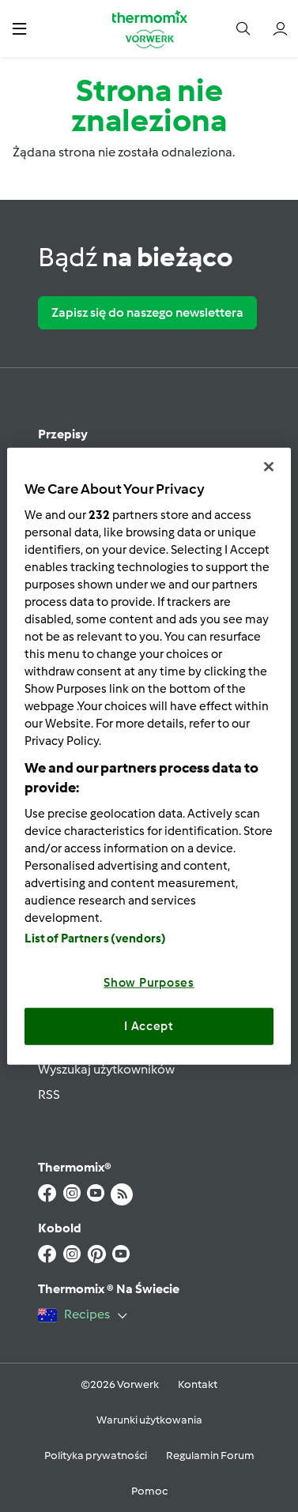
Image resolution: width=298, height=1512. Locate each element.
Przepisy (63, 434)
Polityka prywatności (95, 1455)
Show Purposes (149, 982)
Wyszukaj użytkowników (106, 1069)
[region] (148, 756)
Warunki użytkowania (149, 1420)
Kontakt (197, 1384)
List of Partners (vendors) (95, 938)
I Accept (149, 1026)
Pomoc (149, 1491)
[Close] (268, 466)
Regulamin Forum (210, 1455)
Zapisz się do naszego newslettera (147, 312)
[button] (19, 28)
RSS (49, 1094)
